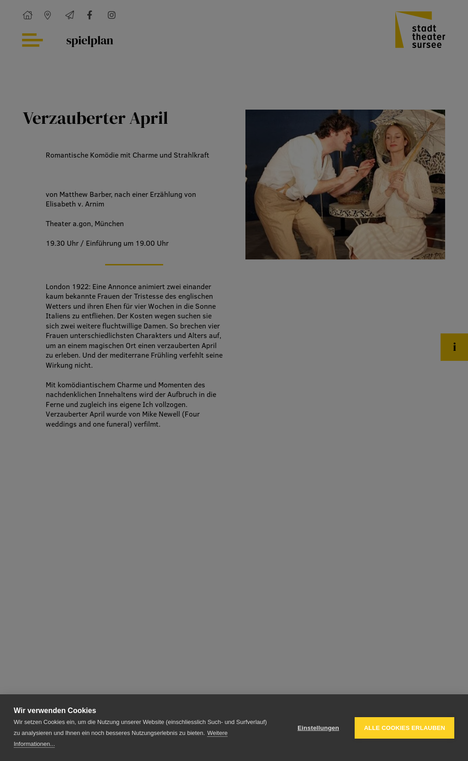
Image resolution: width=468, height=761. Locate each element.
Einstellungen (318, 727)
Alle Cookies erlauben (404, 727)
